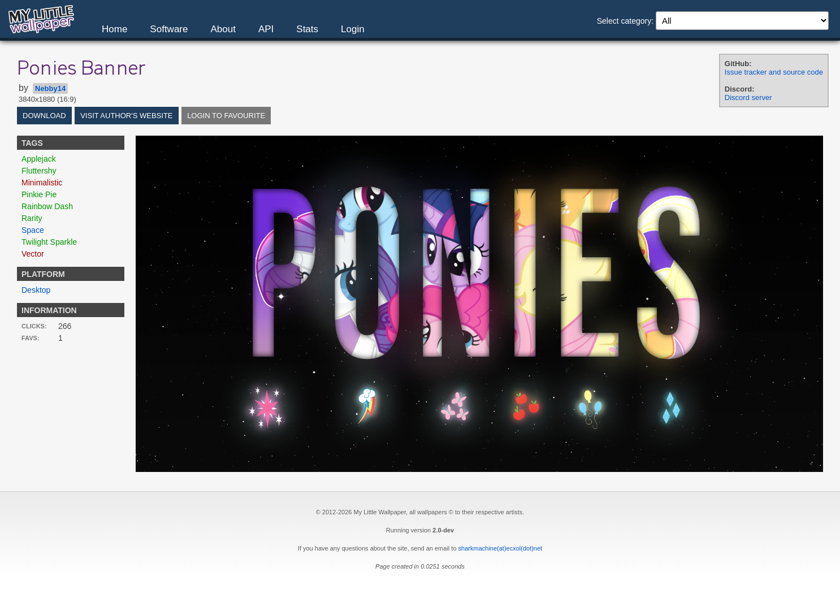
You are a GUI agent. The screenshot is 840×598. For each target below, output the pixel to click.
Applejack (38, 158)
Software (169, 29)
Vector (32, 253)
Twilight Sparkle (49, 241)
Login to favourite (226, 115)
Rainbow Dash (47, 206)
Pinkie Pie (39, 194)
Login (353, 29)
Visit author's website (126, 115)
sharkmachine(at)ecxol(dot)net (500, 548)
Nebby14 (50, 88)
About (222, 29)
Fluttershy (38, 170)
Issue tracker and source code (774, 72)
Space (32, 230)
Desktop (35, 289)
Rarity (31, 218)
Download (44, 115)
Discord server (748, 97)
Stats (307, 29)
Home (114, 29)
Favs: (30, 338)
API (266, 29)
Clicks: (34, 326)
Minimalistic (41, 182)
